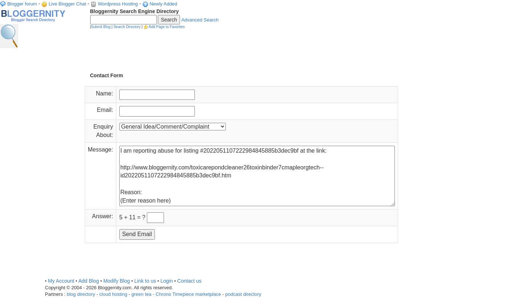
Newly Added (163, 4)
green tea (142, 294)
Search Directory (126, 27)
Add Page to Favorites (167, 27)
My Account (61, 281)
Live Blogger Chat (67, 4)
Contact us (189, 281)
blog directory (81, 294)
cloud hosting (113, 294)
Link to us (145, 281)
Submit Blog (101, 27)
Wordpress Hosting (118, 4)
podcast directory (243, 294)
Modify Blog (116, 281)
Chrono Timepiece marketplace (188, 294)
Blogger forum (22, 4)
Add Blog (88, 281)
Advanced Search (200, 20)
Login (166, 281)
